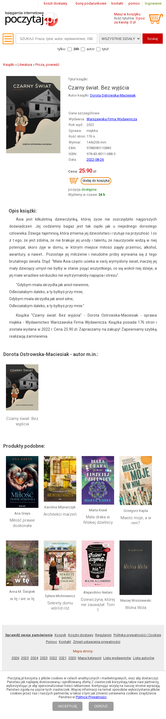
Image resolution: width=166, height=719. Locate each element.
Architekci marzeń (60, 514)
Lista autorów (143, 658)
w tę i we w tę (22, 598)
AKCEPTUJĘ (67, 706)
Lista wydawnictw (117, 658)
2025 (25, 658)
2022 (53, 658)
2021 (63, 658)
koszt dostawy (55, 3)
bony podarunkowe (91, 3)
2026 (15, 658)
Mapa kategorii (89, 658)
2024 (34, 658)
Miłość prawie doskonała (22, 523)
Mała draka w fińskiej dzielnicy (98, 520)
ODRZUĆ (101, 706)
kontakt (117, 3)
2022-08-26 (95, 160)
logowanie (153, 3)
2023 (44, 658)
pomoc (134, 3)
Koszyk (60, 635)
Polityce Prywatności (91, 697)
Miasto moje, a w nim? (136, 520)
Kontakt (65, 642)
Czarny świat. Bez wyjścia (22, 421)
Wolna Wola (135, 607)
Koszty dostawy (80, 635)
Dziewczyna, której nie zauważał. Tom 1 (98, 604)
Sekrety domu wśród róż (60, 606)
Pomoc (51, 642)
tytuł (105, 49)
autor (91, 49)
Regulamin (103, 635)
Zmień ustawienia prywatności (96, 642)
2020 (72, 658)
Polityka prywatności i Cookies (137, 635)
